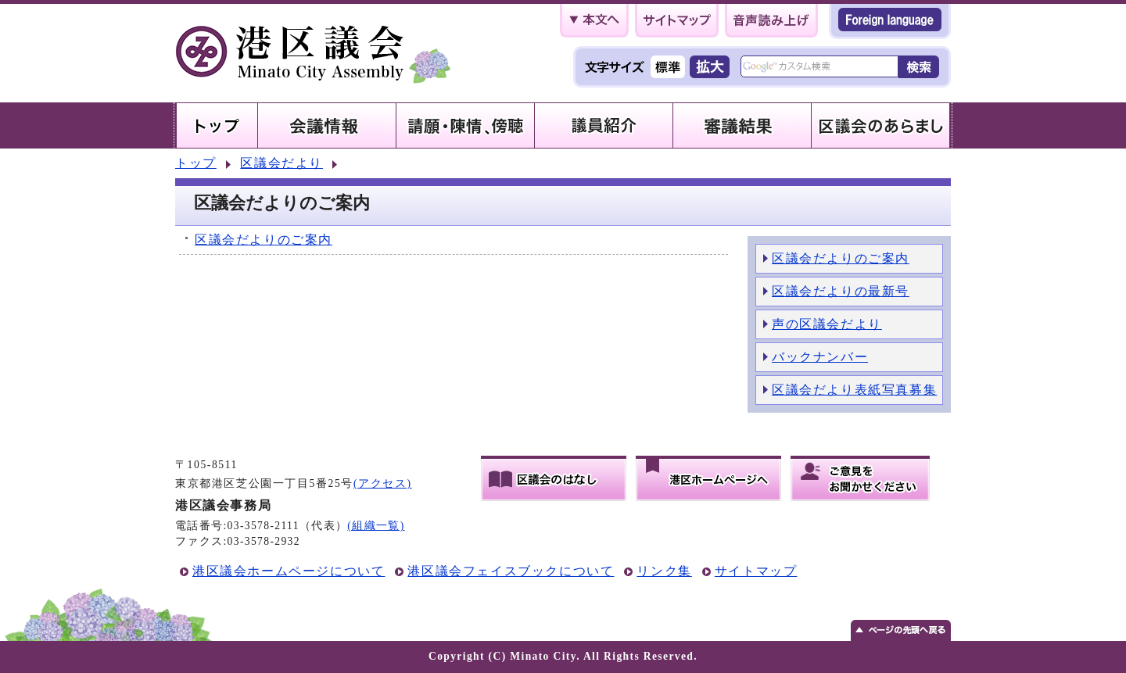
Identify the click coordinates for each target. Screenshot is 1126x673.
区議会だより (281, 163)
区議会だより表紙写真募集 (854, 389)
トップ (196, 163)
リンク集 (664, 571)
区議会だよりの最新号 (840, 291)
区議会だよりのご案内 (263, 239)
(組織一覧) (375, 526)
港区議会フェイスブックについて (510, 571)
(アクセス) (382, 483)
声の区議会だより (827, 324)
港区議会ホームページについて (288, 571)
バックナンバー (820, 356)
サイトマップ (756, 571)
